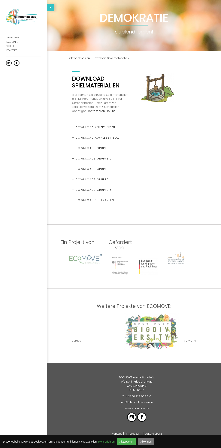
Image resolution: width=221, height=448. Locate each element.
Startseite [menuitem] (12, 37)
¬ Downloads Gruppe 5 (92, 190)
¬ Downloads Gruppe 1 (91, 148)
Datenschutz (153, 434)
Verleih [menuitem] (10, 46)
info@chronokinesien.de (137, 402)
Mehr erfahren (106, 441)
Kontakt (117, 434)
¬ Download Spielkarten (93, 200)
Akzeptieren (126, 441)
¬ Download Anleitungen (93, 127)
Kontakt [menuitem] (11, 50)
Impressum (133, 434)
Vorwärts (190, 340)
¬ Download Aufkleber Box (95, 138)
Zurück (76, 340)
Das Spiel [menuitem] (12, 42)
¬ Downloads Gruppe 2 (92, 158)
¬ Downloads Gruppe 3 (92, 169)
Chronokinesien (79, 58)
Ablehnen (146, 441)
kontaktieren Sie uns (101, 110)
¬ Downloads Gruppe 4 (92, 179)
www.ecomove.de (137, 408)
